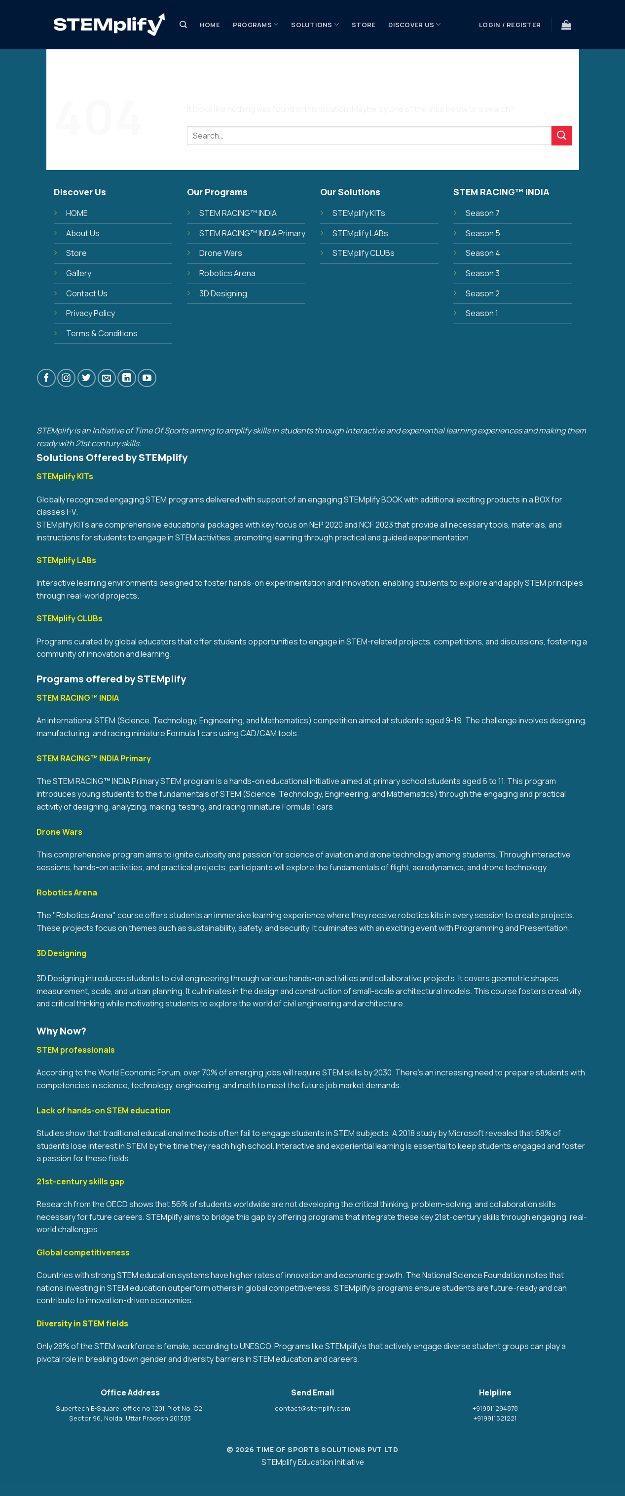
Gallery (78, 273)
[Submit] (561, 135)
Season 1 (482, 313)
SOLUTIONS (315, 24)
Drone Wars (220, 253)
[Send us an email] (107, 378)
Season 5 (483, 233)
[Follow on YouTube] (147, 378)
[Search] (183, 24)
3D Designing (223, 293)
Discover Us (414, 24)
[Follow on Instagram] (66, 378)
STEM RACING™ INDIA (238, 213)
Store (363, 24)
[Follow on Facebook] (46, 378)
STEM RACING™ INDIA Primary (252, 233)
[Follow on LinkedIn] (126, 378)
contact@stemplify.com (312, 1408)
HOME (77, 213)
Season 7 (483, 213)
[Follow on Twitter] (86, 378)
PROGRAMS (256, 24)
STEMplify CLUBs (363, 253)
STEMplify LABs (360, 233)
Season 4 (483, 253)
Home (210, 24)
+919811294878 (495, 1408)
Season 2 (483, 293)
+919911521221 (495, 1418)
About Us (83, 233)
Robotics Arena (227, 273)
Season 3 (483, 273)
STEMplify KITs (358, 213)
